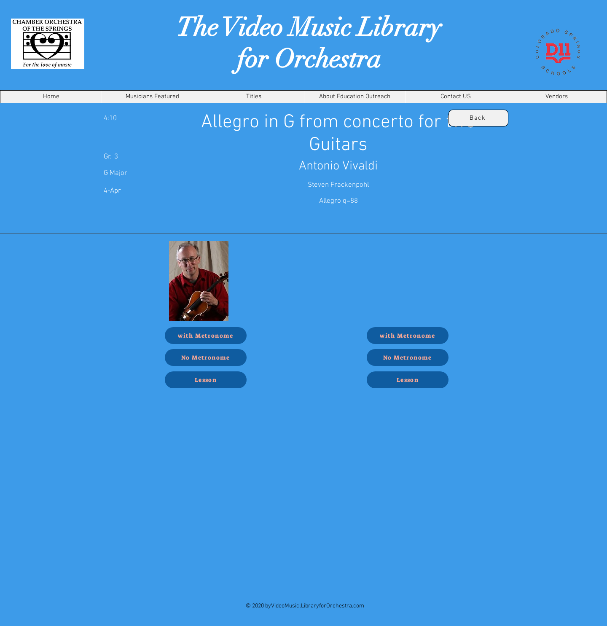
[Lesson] (206, 379)
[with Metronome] (206, 335)
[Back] (478, 118)
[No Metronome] (206, 357)
